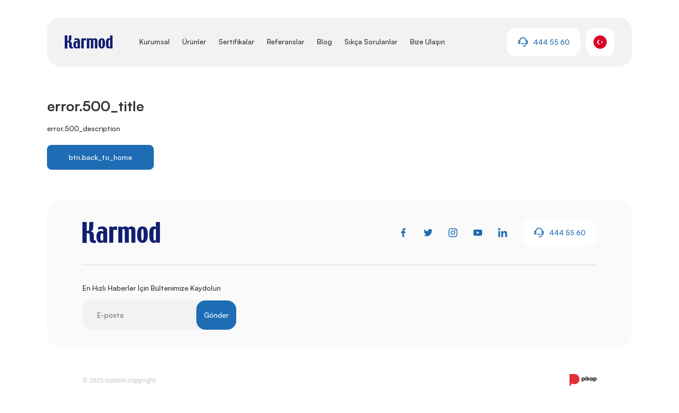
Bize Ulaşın (427, 41)
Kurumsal (154, 41)
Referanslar (285, 41)
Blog (324, 41)
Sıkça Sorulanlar (371, 41)
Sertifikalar (236, 41)
